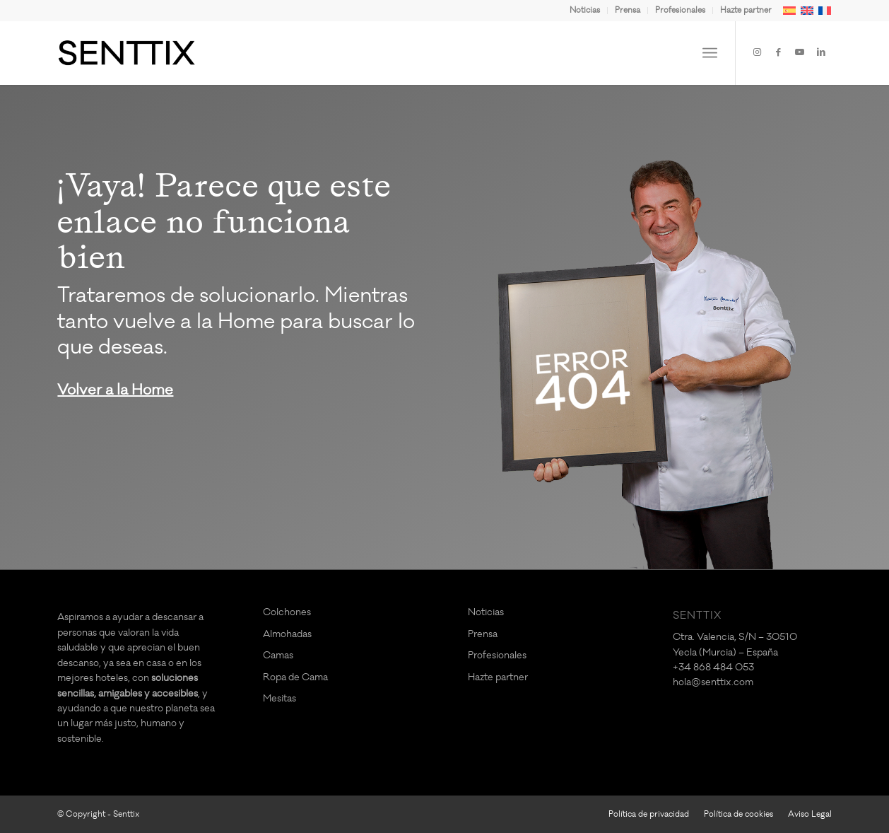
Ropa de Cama (295, 677)
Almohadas (287, 634)
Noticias (585, 10)
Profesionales (680, 10)
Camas (278, 655)
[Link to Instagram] (757, 52)
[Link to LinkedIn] (821, 52)
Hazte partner (746, 10)
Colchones (287, 612)
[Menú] (709, 53)
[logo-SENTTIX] (126, 53)
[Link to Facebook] (778, 52)
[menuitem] (585, 10)
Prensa (627, 10)
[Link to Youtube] (800, 52)
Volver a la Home (115, 390)
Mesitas (279, 698)
